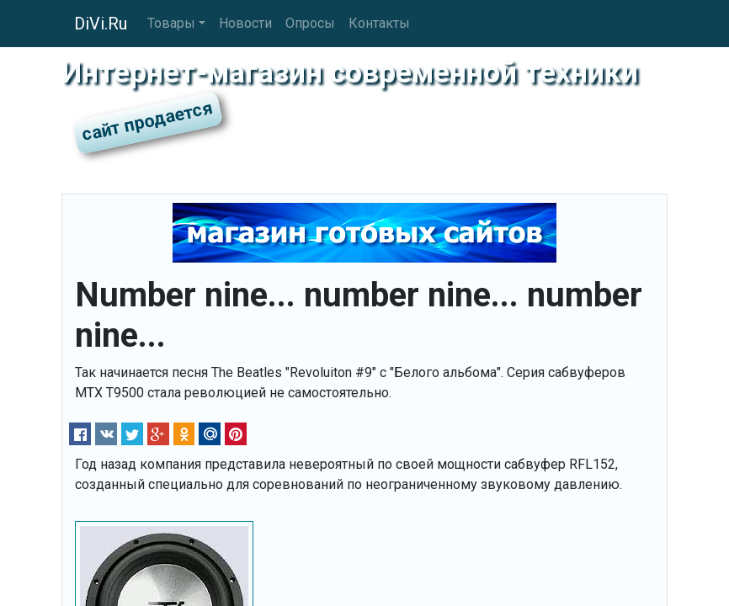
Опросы (310, 23)
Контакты (379, 23)
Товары (171, 23)
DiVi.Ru (100, 23)
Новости (245, 23)
